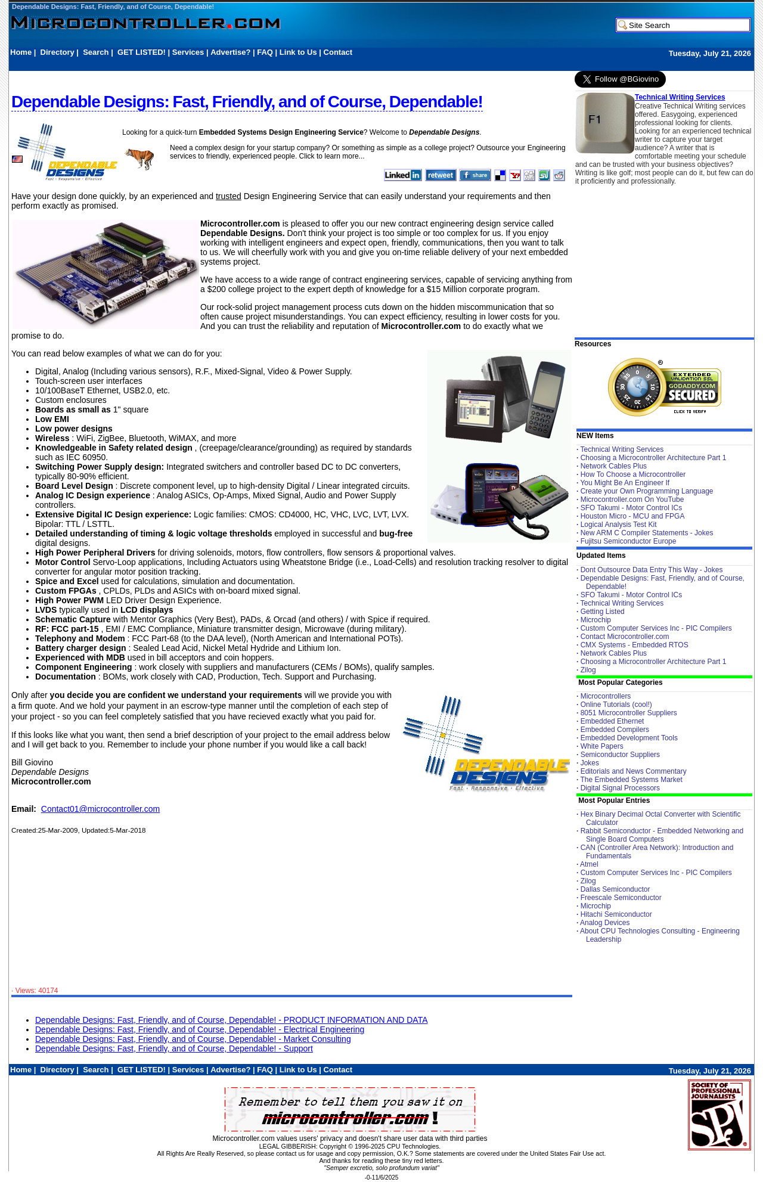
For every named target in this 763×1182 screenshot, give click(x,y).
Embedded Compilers (615, 729)
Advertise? (230, 52)
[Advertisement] (227, 63)
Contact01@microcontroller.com (100, 809)
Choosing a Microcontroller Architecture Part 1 (654, 458)
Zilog (588, 670)
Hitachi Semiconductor (616, 914)
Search (95, 52)
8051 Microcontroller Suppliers (629, 713)
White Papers (602, 746)
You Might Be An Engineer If (624, 483)
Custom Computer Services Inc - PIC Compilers (656, 628)
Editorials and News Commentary (634, 771)
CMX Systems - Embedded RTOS (634, 645)
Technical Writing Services (680, 97)
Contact (338, 52)
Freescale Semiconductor (621, 898)
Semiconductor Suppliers (620, 754)
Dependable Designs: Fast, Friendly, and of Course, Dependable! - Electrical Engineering (199, 1029)
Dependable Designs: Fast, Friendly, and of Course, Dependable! (113, 6)
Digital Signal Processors (620, 788)
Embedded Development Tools (629, 738)
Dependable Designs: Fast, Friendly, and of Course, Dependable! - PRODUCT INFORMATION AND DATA (231, 1020)
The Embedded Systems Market (631, 779)
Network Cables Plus (614, 466)
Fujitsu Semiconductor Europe (629, 541)
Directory (58, 52)
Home (21, 52)
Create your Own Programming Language (647, 491)
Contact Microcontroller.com (625, 636)
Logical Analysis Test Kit (619, 524)
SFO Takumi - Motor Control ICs (631, 508)
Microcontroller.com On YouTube (632, 499)
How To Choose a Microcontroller (633, 474)
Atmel (589, 864)
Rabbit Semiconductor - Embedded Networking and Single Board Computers (662, 835)
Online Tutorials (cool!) (616, 704)
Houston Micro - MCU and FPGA (633, 516)
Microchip (596, 620)
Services (188, 52)
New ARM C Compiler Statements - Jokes (647, 533)
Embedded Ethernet (612, 721)
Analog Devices (604, 923)
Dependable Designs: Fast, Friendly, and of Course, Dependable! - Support (174, 1048)
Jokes (590, 763)
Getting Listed (603, 611)
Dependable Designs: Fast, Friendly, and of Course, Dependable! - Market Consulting (193, 1039)
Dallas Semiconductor (615, 889)
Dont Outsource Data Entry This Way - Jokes (652, 570)
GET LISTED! (141, 52)
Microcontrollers (606, 696)
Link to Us (298, 52)
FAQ (265, 52)
